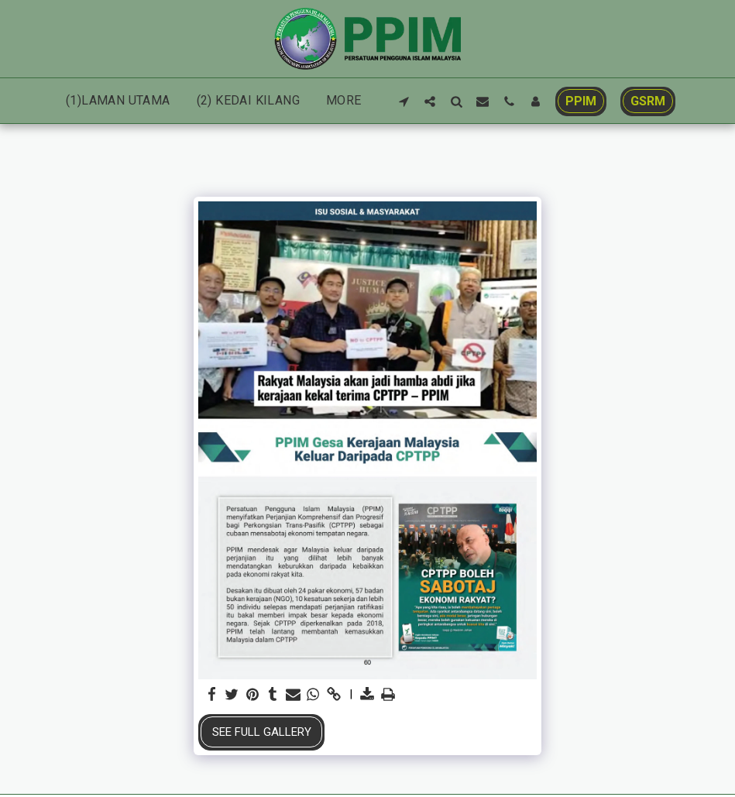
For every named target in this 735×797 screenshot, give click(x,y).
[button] (403, 101)
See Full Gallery (261, 732)
